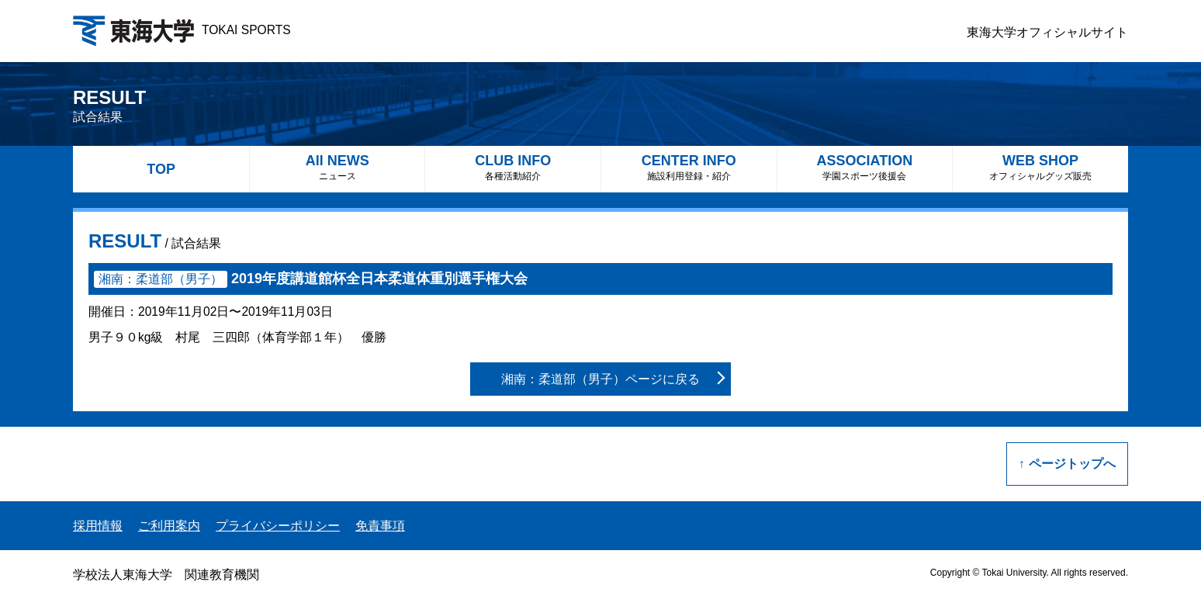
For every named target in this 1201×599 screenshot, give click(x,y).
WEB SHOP (1040, 167)
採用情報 (98, 525)
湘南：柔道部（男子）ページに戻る (600, 379)
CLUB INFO (512, 167)
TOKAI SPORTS (182, 29)
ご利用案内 (169, 525)
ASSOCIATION (865, 167)
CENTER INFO (689, 167)
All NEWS (337, 167)
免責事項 (380, 525)
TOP (161, 169)
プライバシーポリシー (278, 525)
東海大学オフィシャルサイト (1047, 32)
